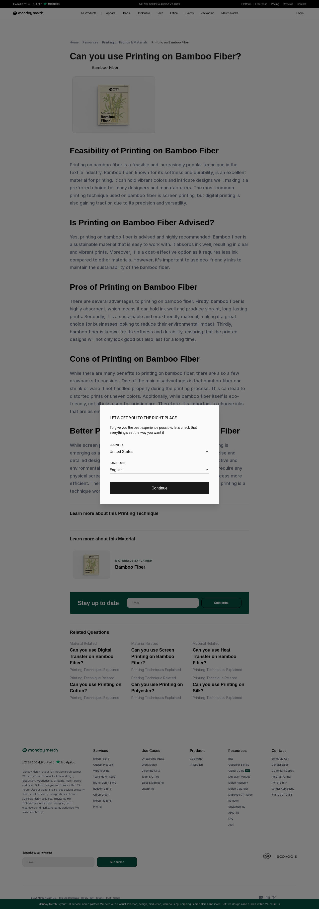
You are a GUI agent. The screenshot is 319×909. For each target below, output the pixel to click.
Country (116, 445)
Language (117, 463)
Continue (159, 488)
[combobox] (159, 451)
